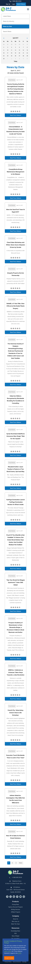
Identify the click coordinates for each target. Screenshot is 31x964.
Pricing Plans (15, 904)
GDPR (19, 953)
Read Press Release (15, 115)
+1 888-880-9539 (15, 1)
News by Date (7, 26)
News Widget (15, 936)
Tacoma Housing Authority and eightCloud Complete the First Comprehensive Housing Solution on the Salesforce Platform (15, 88)
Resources (15, 928)
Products (15, 901)
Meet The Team (15, 924)
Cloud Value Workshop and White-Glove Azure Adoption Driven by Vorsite (15, 245)
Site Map (24, 961)
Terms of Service (17, 961)
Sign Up (8, 4)
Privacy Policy (8, 961)
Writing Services (15, 909)
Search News (7, 31)
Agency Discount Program (15, 907)
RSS (15, 933)
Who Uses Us (15, 921)
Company (15, 916)
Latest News (7, 16)
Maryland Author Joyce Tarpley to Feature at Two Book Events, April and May (15, 469)
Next (20, 863)
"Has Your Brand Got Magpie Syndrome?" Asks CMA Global (15, 582)
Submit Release (21, 4)
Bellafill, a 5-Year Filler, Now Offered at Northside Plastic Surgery (16, 306)
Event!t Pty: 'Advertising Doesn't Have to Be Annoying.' (15, 713)
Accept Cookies (9, 958)
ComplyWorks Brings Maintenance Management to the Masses (15, 172)
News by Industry (8, 21)
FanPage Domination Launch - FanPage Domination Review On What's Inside (15, 502)
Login (13, 4)
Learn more (7, 951)
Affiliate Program (15, 912)
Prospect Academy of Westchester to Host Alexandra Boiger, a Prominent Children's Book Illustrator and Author (15, 627)
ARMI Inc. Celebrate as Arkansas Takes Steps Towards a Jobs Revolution (15, 672)
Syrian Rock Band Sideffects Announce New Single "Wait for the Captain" (15, 436)
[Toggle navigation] (28, 9)
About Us (15, 919)
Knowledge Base (15, 931)
